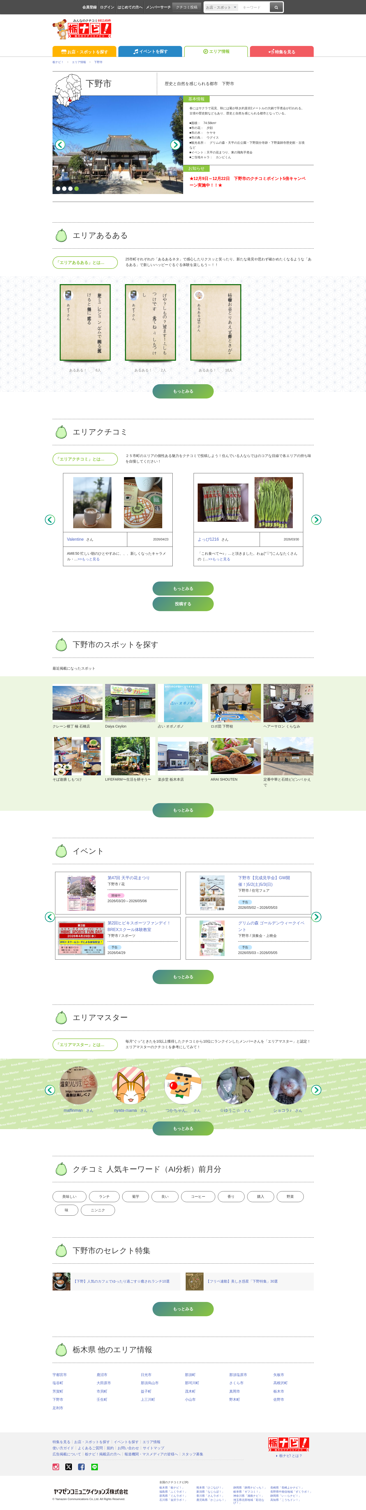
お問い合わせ (128, 1449)
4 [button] (76, 188)
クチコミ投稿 (186, 7)
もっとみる (183, 588)
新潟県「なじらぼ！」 (210, 1492)
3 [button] (70, 188)
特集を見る (281, 52)
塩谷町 (58, 1384)
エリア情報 (216, 52)
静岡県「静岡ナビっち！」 (250, 1488)
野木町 (234, 1400)
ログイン (107, 7)
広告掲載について (67, 1455)
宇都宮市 (60, 1375)
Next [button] (175, 145)
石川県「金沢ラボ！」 (173, 1500)
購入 (268, 1197)
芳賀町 (58, 1392)
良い (169, 1197)
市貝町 (102, 1392)
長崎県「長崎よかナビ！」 (287, 1488)
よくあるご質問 (90, 1449)
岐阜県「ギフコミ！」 (247, 1492)
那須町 (190, 1375)
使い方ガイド (63, 1449)
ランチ (106, 1197)
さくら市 (236, 1384)
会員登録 (89, 7)
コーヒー (203, 1197)
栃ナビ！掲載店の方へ (103, 1455)
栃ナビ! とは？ (289, 1456)
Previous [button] (60, 145)
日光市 (146, 1375)
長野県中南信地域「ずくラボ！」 (291, 1492)
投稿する (183, 604)
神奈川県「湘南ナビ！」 (248, 1496)
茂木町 (190, 1392)
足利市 (58, 1408)
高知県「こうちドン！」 (285, 1500)
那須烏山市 (150, 1384)
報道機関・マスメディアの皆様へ (151, 1455)
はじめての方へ (130, 7)
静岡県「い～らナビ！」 (285, 1496)
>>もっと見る (89, 559)
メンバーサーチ (158, 7)
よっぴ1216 (208, 539)
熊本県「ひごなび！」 (210, 1488)
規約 (110, 1449)
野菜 (298, 1197)
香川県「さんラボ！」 (210, 1496)
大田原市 (104, 1384)
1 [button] (58, 188)
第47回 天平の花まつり (129, 878)
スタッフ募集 (192, 1455)
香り (237, 1197)
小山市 (190, 1400)
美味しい (70, 1197)
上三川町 (148, 1400)
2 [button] (64, 188)
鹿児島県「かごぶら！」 (211, 1500)
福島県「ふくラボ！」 (173, 1492)
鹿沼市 (102, 1375)
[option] (85, 330)
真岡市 (234, 1392)
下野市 (58, 1400)
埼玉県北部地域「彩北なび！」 (248, 1502)
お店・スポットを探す (84, 52)
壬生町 (102, 1400)
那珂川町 (192, 1384)
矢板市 (278, 1375)
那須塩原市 (238, 1375)
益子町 (146, 1392)
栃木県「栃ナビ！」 (172, 1488)
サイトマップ (153, 1449)
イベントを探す (150, 52)
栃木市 (278, 1392)
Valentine (75, 539)
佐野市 (278, 1400)
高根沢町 (280, 1384)
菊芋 (138, 1197)
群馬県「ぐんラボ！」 (173, 1496)
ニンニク (100, 1211)
